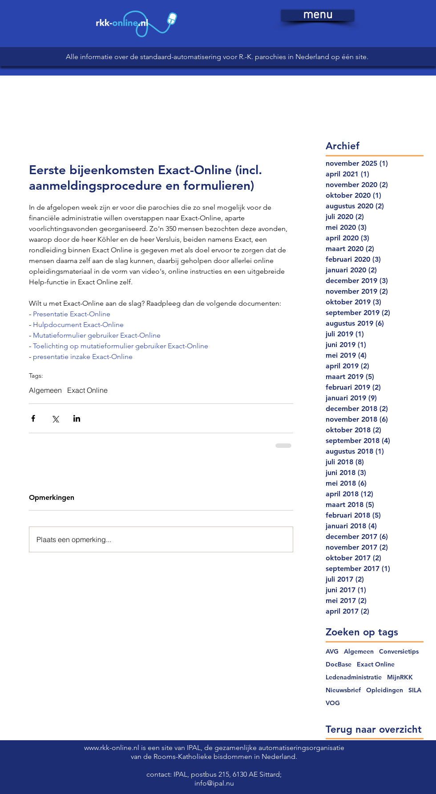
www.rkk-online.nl (112, 747)
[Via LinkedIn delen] (77, 418)
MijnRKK (400, 677)
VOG (333, 703)
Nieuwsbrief (343, 690)
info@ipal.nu (214, 783)
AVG (332, 651)
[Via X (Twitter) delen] (55, 418)
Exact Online (87, 390)
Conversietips (399, 651)
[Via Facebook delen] (33, 418)
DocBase (338, 664)
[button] (317, 15)
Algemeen (45, 390)
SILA (414, 690)
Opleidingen (384, 690)
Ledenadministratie (354, 677)
